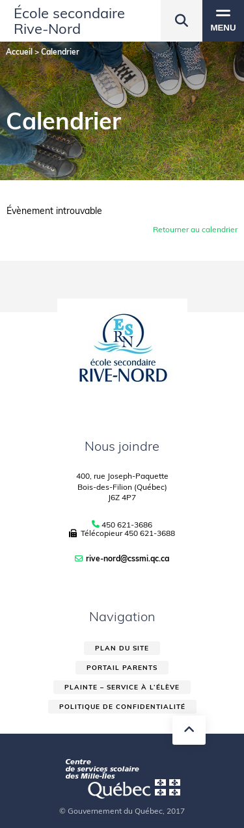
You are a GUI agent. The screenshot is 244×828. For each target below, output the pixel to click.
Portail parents (122, 667)
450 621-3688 (149, 533)
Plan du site (122, 648)
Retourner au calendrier (195, 229)
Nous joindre (122, 446)
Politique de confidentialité (122, 706)
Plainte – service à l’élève (122, 687)
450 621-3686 (127, 524)
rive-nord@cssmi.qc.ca (127, 558)
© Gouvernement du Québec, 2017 (122, 811)
